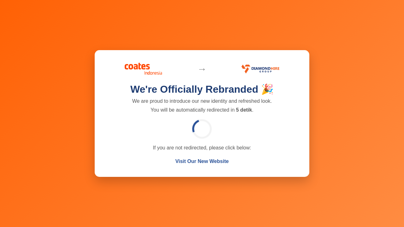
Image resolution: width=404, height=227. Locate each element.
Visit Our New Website (202, 161)
